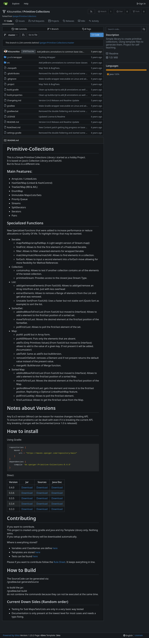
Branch (53, 29)
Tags (86, 29)
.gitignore (11, 78)
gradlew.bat (12, 111)
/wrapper (14, 57)
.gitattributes (13, 73)
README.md (13, 122)
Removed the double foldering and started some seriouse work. (69, 73)
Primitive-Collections (36, 11)
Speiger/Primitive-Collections (24, 16)
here (55, 548)
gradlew (11, 105)
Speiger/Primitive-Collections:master (56, 42)
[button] (23, 35)
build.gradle (13, 89)
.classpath (12, 68)
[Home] (5, 3)
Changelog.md (14, 100)
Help (26, 3)
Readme (112, 53)
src (8, 62)
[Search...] (144, 29)
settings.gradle (14, 132)
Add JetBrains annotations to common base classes (61, 51)
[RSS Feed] (91, 11)
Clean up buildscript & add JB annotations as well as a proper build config (74, 89)
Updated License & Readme (52, 116)
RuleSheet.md (14, 127)
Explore (15, 3)
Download (27, 487)
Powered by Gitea (11, 635)
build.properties (14, 95)
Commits (19, 29)
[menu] (128, 635)
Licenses (139, 635)
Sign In (141, 3)
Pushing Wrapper (47, 57)
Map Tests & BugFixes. (49, 68)
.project (10, 84)
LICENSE (11, 116)
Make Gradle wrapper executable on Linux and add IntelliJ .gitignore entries (75, 78)
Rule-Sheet (59, 562)
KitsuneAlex (14, 11)
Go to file (33, 34)
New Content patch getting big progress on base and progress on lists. (72, 127)
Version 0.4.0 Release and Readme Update (59, 100)
